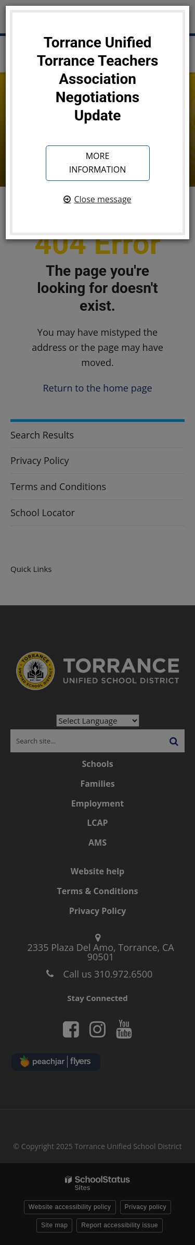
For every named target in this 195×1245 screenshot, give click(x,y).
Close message (102, 199)
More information (97, 162)
